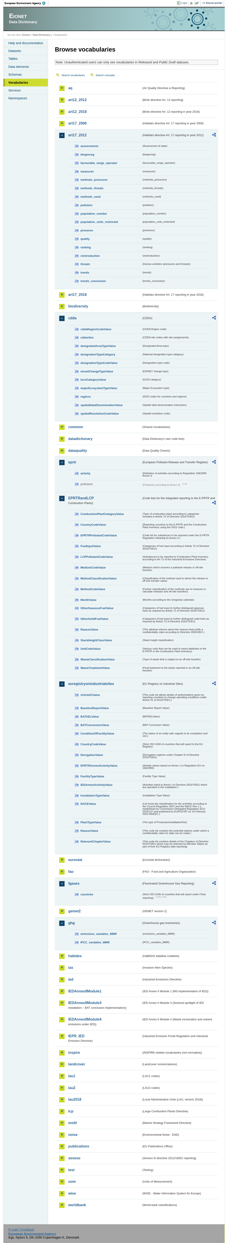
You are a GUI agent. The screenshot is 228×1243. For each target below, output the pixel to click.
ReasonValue (89, 629)
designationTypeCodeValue (98, 363)
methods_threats (91, 188)
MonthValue (88, 600)
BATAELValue (89, 716)
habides (74, 956)
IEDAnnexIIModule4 (84, 1019)
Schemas (15, 74)
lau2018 (74, 1099)
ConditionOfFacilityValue (97, 733)
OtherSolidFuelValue (94, 618)
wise (72, 1193)
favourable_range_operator (98, 163)
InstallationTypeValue (94, 795)
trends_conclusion (93, 281)
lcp (70, 1111)
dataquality (77, 450)
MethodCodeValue (92, 589)
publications (78, 1146)
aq (70, 88)
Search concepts (105, 75)
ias (70, 967)
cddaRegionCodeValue (95, 329)
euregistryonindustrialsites (91, 684)
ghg (71, 923)
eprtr (72, 462)
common (75, 427)
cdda (72, 318)
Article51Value (90, 695)
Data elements (18, 66)
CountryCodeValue (93, 524)
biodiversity (78, 306)
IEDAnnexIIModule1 (84, 991)
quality (85, 239)
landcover (76, 1064)
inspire (74, 1052)
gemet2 (74, 911)
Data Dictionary (41, 34)
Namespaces (17, 98)
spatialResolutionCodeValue (99, 413)
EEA (26, 3)
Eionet (26, 34)
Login (184, 3)
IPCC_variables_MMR (95, 942)
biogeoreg (87, 154)
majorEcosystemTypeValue (98, 388)
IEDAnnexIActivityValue (96, 784)
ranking (85, 247)
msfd (72, 1123)
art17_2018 (77, 295)
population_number (93, 213)
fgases (73, 883)
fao (70, 872)
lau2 (71, 1088)
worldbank (77, 1205)
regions (85, 396)
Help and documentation (25, 43)
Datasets (14, 51)
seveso (74, 1158)
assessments (89, 146)
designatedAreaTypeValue (98, 346)
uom (72, 1181)
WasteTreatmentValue (95, 668)
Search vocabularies (73, 75)
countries (86, 894)
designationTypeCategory (97, 354)
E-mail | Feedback (21, 1229)
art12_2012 (77, 100)
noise (72, 1135)
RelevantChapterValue (95, 841)
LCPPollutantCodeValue (96, 556)
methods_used (90, 196)
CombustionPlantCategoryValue (102, 514)
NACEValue (88, 803)
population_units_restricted (99, 222)
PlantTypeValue (90, 822)
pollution (86, 205)
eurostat (75, 860)
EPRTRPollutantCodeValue (98, 535)
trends (84, 272)
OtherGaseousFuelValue (96, 608)
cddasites (87, 337)
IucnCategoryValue (93, 379)
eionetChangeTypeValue (96, 371)
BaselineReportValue (94, 708)
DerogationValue (91, 755)
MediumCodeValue (93, 567)
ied (70, 979)
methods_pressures (94, 179)
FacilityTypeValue (92, 776)
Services (14, 90)
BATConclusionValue (94, 725)
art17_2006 (77, 123)
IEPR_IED (76, 1036)
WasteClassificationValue (97, 659)
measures (87, 171)
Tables (13, 58)
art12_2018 (77, 112)
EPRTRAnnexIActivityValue (98, 765)
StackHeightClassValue (96, 640)
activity (85, 473)
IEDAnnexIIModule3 (84, 1003)
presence (86, 230)
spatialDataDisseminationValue (101, 405)
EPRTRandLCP (81, 498)
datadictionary (80, 439)
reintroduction (90, 255)
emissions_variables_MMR (98, 934)
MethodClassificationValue (98, 578)
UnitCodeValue (90, 648)
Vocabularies (18, 82)
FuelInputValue (90, 546)
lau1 (71, 1076)
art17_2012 (77, 135)
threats (85, 264)
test (71, 1170)
